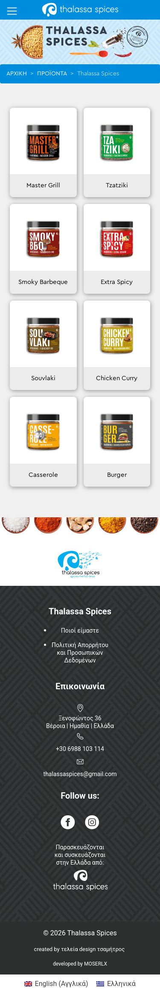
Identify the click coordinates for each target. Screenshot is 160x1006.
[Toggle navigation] (12, 11)
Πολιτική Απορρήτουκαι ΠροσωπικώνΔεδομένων (80, 653)
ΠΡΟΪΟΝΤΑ (52, 74)
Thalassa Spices (91, 933)
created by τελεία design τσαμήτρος (79, 949)
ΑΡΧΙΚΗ (16, 74)
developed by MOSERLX (80, 964)
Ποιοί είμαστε (80, 630)
